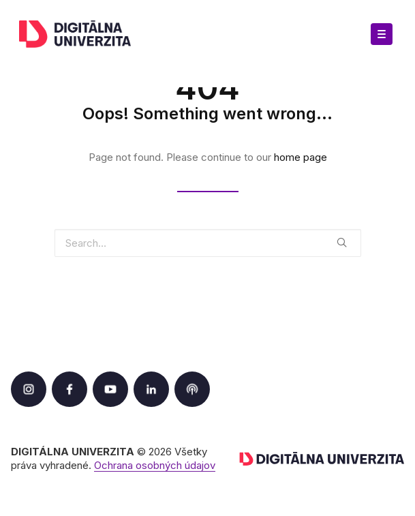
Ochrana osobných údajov (154, 465)
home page (300, 157)
